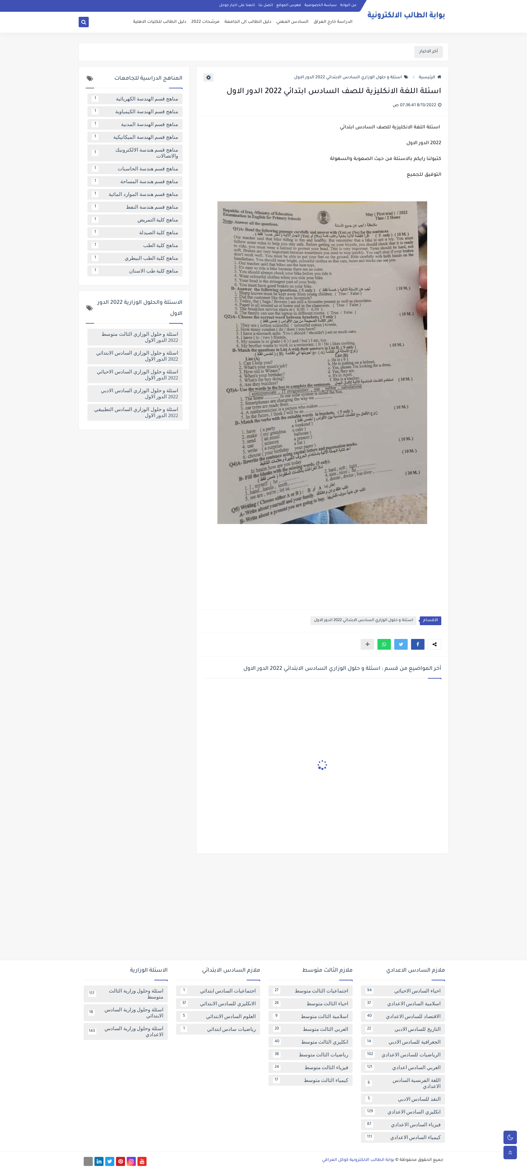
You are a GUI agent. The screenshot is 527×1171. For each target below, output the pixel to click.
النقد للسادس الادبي (403, 1099)
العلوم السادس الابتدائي (218, 1016)
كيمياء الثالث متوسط (310, 1080)
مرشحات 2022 (205, 22)
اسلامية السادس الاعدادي (403, 1004)
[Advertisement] (263, 909)
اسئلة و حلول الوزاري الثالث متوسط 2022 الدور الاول (140, 337)
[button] (417, 644)
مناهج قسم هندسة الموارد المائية (135, 194)
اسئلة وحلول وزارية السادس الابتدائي (125, 1012)
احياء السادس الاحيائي (403, 991)
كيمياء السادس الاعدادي (403, 1137)
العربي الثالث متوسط (310, 1029)
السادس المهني (292, 22)
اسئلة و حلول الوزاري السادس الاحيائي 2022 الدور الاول (137, 374)
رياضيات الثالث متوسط (310, 1055)
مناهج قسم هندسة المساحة (135, 181)
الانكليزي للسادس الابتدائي (218, 1004)
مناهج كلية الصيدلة (135, 233)
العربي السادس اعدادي (403, 1067)
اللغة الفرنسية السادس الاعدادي (403, 1083)
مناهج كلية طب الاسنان (135, 271)
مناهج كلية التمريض (135, 220)
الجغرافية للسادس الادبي (403, 1042)
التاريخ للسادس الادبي (403, 1029)
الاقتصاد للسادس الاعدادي (403, 1016)
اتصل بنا (265, 5)
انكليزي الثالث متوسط (310, 1042)
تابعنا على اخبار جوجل (237, 5)
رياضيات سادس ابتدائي (218, 1029)
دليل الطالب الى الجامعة (248, 22)
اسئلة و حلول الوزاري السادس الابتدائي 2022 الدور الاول (351, 77)
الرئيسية (430, 77)
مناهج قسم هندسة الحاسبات (135, 169)
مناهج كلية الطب (135, 245)
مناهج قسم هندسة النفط (135, 207)
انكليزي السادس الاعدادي (403, 1112)
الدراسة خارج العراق (333, 22)
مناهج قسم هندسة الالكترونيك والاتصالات (135, 153)
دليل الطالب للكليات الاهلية (159, 22)
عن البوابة (348, 5)
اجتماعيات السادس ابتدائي (218, 991)
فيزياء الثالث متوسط (310, 1067)
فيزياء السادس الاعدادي (403, 1125)
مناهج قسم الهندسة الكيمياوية (135, 112)
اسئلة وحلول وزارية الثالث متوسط (125, 994)
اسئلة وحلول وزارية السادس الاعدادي (125, 1031)
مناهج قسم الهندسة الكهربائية (135, 99)
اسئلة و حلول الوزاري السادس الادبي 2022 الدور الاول (139, 393)
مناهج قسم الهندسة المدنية (135, 124)
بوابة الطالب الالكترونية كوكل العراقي (358, 1160)
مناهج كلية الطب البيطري (135, 258)
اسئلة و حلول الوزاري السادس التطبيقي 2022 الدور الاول (136, 412)
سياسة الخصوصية (321, 5)
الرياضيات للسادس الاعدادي (403, 1055)
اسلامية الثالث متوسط (310, 1016)
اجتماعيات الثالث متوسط (310, 991)
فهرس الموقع (288, 5)
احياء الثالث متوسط (310, 1004)
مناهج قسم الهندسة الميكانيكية (135, 137)
